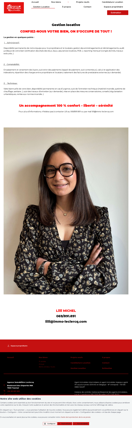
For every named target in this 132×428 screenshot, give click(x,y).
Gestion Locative (120, 4)
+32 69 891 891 (13, 391)
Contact (80, 10)
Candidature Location (96, 4)
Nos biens (54, 4)
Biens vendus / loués (47, 367)
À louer (41, 364)
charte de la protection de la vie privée (75, 417)
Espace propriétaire (99, 10)
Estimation (121, 10)
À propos (66, 10)
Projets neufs (73, 4)
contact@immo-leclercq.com (20, 394)
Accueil (40, 4)
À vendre (42, 361)
